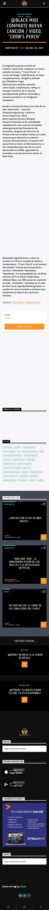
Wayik (23, 886)
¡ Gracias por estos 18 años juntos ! (25, 520)
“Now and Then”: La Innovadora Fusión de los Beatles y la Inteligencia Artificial (24, 563)
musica (30, 460)
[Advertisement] (24, 367)
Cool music (9, 452)
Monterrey (19, 460)
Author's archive (24, 326)
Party (25, 472)
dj (19, 452)
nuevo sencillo (12, 472)
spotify (34, 476)
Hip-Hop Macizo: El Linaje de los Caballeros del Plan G (25, 607)
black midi (18, 303)
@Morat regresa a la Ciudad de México (25, 656)
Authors (8, 447)
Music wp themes (12, 468)
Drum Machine (29, 452)
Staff (22, 48)
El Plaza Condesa (12, 456)
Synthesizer (10, 480)
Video (28, 16)
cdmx (17, 447)
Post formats (11, 476)
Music (20, 16)
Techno (22, 480)
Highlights (9, 548)
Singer (23, 476)
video (32, 480)
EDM (42, 452)
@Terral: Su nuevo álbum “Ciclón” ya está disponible (24, 691)
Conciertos (9, 504)
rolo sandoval (10, 579)
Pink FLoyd (36, 472)
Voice (40, 480)
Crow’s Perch (33, 303)
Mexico (7, 460)
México (27, 468)
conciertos (29, 447)
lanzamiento (31, 456)
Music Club (9, 464)
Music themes (24, 464)
